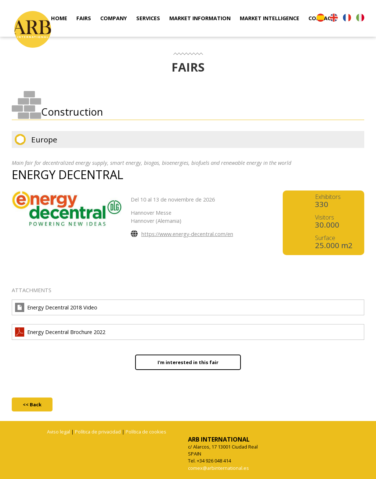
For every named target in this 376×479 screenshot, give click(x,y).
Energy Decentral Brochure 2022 (66, 332)
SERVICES (148, 18)
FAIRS (83, 18)
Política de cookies (146, 431)
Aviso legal (58, 431)
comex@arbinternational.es (218, 468)
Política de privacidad (98, 431)
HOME (59, 18)
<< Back (32, 404)
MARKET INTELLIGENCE (269, 18)
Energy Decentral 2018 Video (62, 307)
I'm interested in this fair (188, 362)
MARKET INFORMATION (200, 18)
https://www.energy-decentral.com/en (187, 234)
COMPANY (113, 18)
